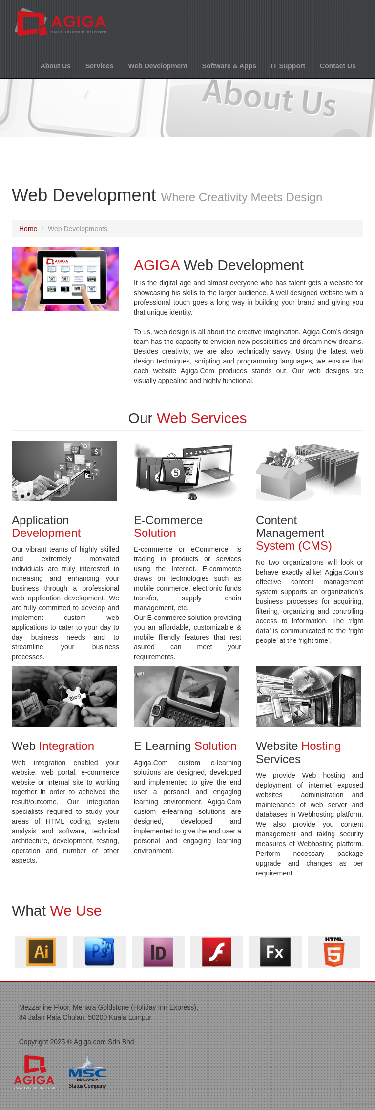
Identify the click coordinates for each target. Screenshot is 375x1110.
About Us (56, 66)
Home (28, 229)
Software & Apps (229, 66)
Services (99, 66)
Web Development (157, 66)
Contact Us (338, 66)
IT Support (288, 66)
